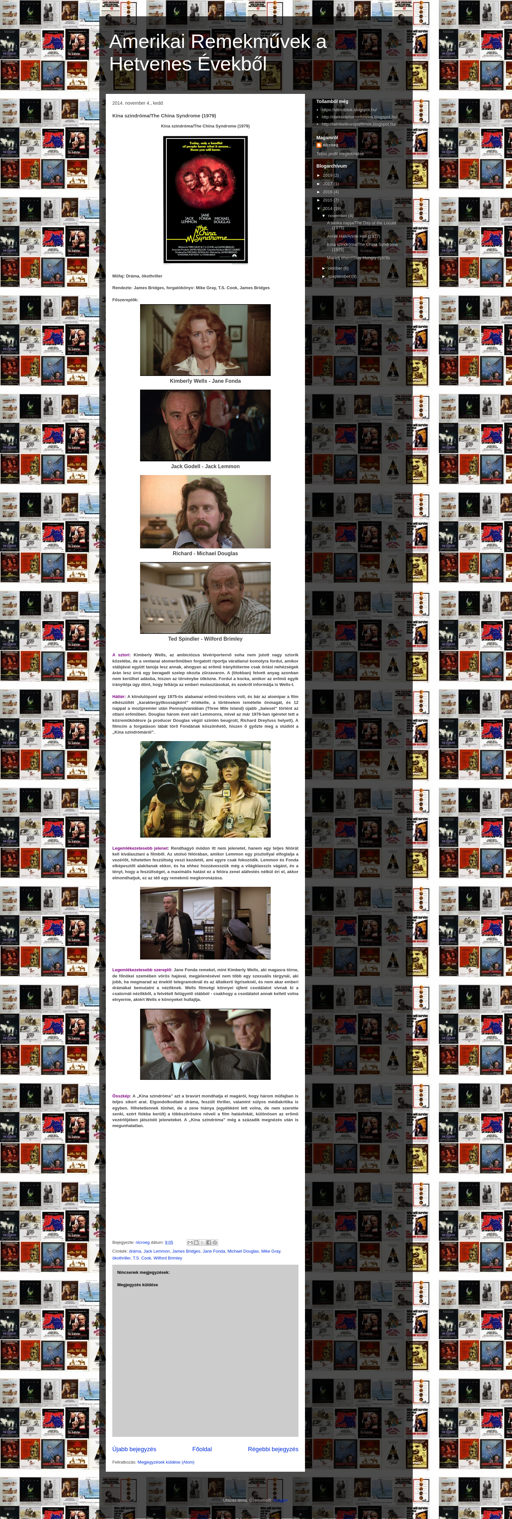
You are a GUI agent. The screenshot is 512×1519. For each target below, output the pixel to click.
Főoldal (202, 1449)
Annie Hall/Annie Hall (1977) (353, 236)
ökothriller (121, 1258)
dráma (135, 1251)
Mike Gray (270, 1251)
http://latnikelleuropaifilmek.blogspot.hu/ (359, 124)
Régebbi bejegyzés (273, 1449)
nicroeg (330, 144)
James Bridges (186, 1251)
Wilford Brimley (167, 1258)
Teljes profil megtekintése (340, 153)
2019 (328, 175)
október (336, 268)
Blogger (280, 1500)
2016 (328, 191)
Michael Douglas (243, 1251)
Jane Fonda (214, 1251)
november (338, 215)
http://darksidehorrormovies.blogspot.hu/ (359, 116)
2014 (328, 208)
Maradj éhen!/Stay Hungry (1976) (358, 257)
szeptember (340, 276)
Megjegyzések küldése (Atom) (165, 1462)
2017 (328, 183)
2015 (328, 200)
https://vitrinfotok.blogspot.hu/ (349, 109)
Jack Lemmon (156, 1251)
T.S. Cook (142, 1258)
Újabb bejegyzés (134, 1449)
